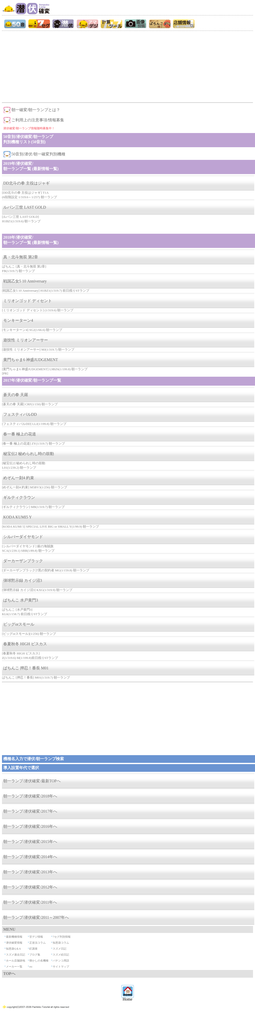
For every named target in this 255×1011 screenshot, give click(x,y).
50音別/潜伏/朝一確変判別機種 (38, 154)
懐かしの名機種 (38, 960)
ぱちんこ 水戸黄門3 (20, 600)
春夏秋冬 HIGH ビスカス (25, 644)
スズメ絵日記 (61, 954)
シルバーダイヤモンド (23, 537)
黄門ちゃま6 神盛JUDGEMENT (30, 360)
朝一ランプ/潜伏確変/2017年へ (30, 811)
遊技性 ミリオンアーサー (25, 340)
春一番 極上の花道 (19, 434)
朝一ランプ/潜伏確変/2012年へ (30, 887)
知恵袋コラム (61, 942)
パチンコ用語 (61, 960)
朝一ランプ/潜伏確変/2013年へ (30, 872)
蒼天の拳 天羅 (15, 395)
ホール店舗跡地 (15, 960)
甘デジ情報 (36, 936)
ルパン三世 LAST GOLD (24, 207)
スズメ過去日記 (15, 954)
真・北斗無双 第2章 (20, 257)
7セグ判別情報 (62, 936)
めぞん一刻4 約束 (18, 478)
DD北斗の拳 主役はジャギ (26, 183)
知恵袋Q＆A (13, 948)
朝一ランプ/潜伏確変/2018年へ (30, 796)
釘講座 (33, 948)
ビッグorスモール (18, 624)
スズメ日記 (59, 948)
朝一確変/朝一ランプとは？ (35, 110)
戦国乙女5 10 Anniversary (25, 281)
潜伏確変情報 (14, 942)
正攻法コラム (37, 942)
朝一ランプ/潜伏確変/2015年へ (30, 841)
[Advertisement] (127, 65)
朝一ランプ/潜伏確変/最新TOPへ (32, 781)
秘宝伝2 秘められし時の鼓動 (28, 454)
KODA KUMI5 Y (17, 517)
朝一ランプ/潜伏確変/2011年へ (30, 902)
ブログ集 (34, 954)
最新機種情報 (14, 936)
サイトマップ (61, 966)
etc (31, 966)
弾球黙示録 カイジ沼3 (22, 580)
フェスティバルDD (20, 414)
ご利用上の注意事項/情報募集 (37, 120)
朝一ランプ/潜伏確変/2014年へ (30, 857)
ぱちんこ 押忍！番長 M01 (25, 668)
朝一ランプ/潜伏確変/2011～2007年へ (36, 917)
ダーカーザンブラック (23, 561)
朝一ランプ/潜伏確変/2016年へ (30, 826)
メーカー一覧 (14, 966)
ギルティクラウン (19, 497)
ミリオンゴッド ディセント (27, 301)
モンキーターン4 (18, 320)
